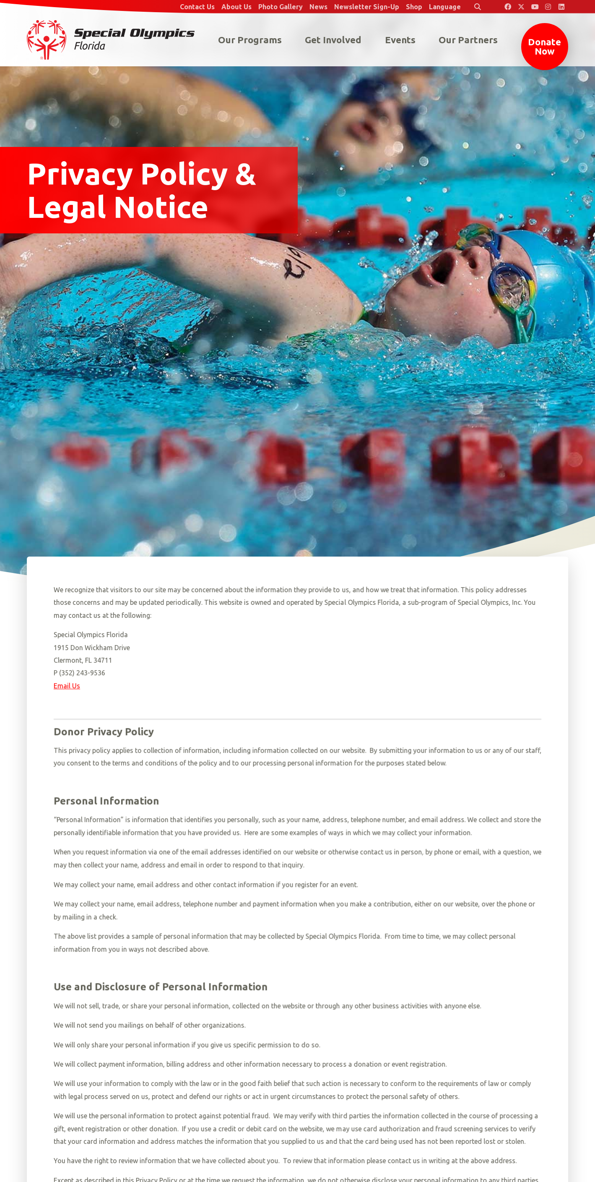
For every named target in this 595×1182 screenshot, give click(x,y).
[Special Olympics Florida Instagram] (548, 6)
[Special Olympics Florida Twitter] (521, 6)
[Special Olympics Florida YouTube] (534, 6)
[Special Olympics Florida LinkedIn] (561, 6)
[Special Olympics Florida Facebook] (507, 6)
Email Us (67, 686)
